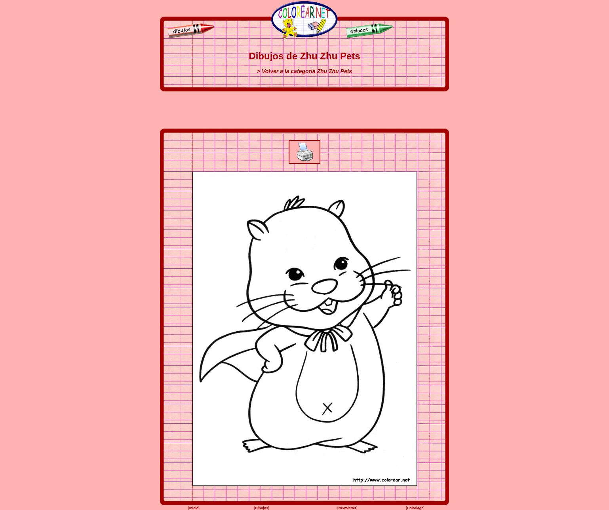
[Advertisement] (304, 110)
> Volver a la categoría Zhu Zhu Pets (304, 71)
